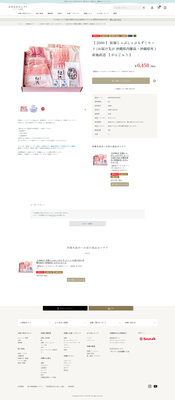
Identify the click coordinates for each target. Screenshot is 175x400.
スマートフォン (65, 308)
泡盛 (65, 338)
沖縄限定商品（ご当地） (49, 377)
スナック (44, 370)
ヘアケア (67, 365)
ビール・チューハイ (70, 340)
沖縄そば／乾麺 (23, 358)
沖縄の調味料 (46, 333)
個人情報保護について (35, 386)
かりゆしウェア (93, 333)
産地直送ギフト (115, 338)
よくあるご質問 (61, 322)
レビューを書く (87, 224)
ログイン (53, 215)
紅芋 (42, 375)
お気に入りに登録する (154, 81)
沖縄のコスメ (69, 356)
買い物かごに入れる (121, 80)
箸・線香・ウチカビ (93, 356)
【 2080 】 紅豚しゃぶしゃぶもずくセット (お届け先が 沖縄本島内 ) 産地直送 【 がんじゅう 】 (120, 158)
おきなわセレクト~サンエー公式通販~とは (119, 350)
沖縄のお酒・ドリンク (72, 333)
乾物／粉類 (21, 363)
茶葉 (65, 350)
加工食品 (21, 348)
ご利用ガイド (25, 322)
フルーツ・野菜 (23, 338)
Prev (19, 109)
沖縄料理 (21, 356)
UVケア (66, 368)
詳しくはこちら (115, 19)
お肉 (19, 340)
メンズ (89, 338)
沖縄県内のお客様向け (118, 333)
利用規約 (71, 386)
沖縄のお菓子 (46, 358)
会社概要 (21, 386)
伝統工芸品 (90, 353)
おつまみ (44, 372)
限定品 (66, 370)
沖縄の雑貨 (91, 346)
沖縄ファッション (93, 351)
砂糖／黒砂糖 (45, 338)
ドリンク (67, 347)
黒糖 (42, 363)
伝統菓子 (44, 368)
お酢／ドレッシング (47, 342)
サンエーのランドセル (117, 342)
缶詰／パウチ (22, 353)
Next (85, 109)
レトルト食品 (22, 361)
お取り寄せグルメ (24, 333)
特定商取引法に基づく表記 (55, 386)
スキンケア (67, 361)
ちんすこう (44, 365)
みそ (42, 347)
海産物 (20, 342)
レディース (90, 340)
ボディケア (67, 363)
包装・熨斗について (98, 322)
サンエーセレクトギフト (118, 340)
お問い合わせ (130, 322)
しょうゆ (44, 345)
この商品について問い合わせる (124, 89)
